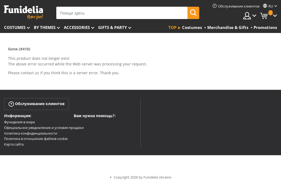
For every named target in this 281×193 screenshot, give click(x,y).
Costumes (14, 27)
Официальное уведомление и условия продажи (44, 127)
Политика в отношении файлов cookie (36, 138)
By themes (45, 27)
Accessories (77, 27)
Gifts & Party (112, 27)
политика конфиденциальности (30, 133)
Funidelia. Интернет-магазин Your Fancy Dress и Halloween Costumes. (23, 12)
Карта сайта (14, 144)
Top (172, 27)
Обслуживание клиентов (37, 104)
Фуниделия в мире (19, 122)
